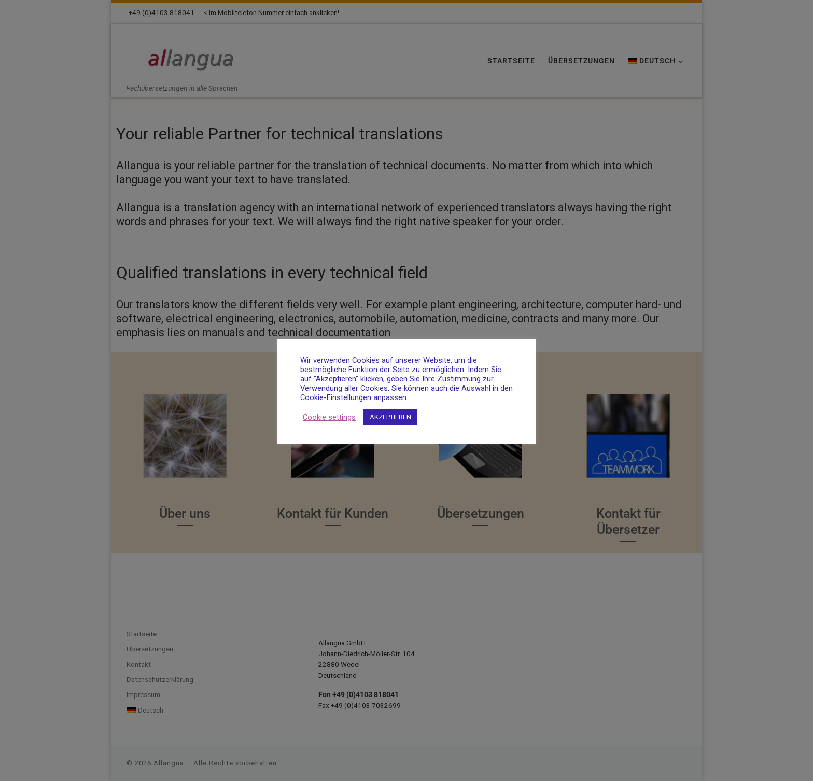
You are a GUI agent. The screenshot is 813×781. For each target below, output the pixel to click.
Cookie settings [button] (329, 417)
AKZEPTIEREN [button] (390, 417)
